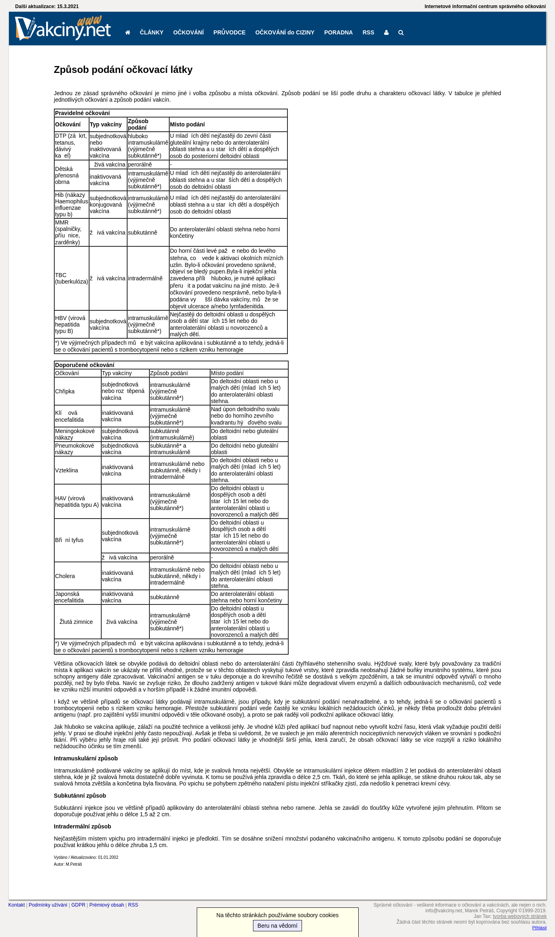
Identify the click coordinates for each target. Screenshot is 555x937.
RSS (368, 32)
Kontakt (17, 905)
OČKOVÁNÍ (188, 32)
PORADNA (338, 32)
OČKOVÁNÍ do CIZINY (285, 32)
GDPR (78, 905)
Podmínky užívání (48, 905)
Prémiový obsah (106, 905)
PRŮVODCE (229, 32)
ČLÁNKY (152, 32)
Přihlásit (539, 928)
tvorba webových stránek (520, 916)
